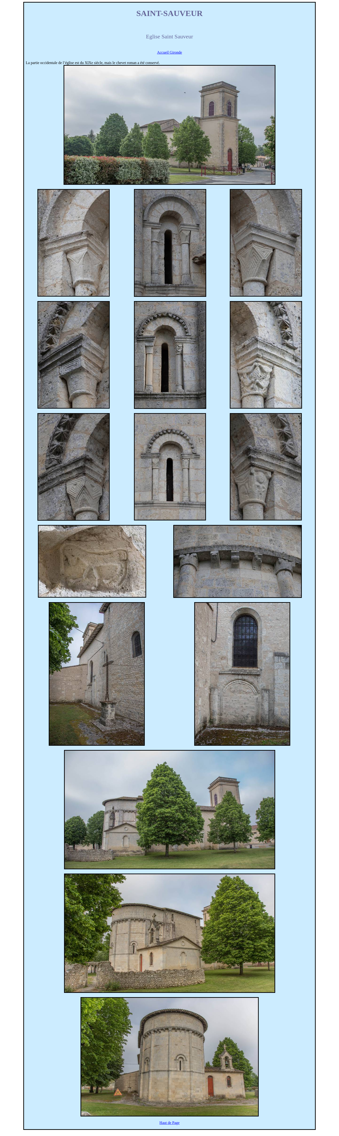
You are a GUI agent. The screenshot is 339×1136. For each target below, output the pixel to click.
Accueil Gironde (169, 52)
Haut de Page (169, 1123)
